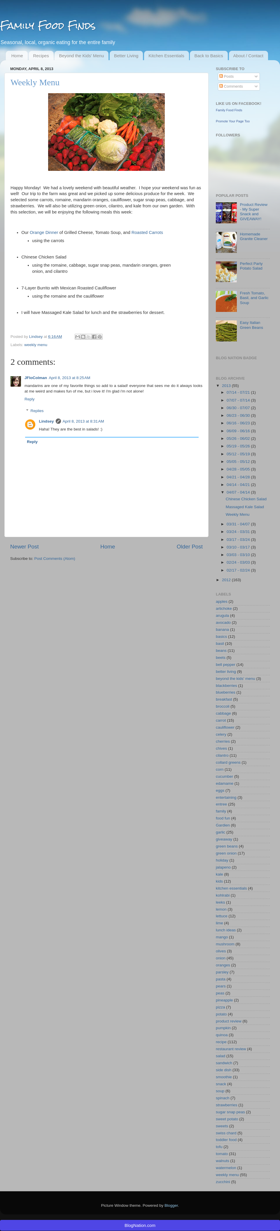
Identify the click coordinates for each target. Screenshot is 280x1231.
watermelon (226, 1168)
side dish (223, 1070)
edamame (224, 783)
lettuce (222, 916)
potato (221, 1014)
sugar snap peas (230, 1112)
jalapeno (223, 867)
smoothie (224, 1077)
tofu (219, 1147)
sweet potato (227, 1119)
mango (222, 937)
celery (221, 734)
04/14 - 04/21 (239, 484)
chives (221, 748)
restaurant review (231, 1049)
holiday (222, 860)
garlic (220, 832)
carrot (221, 720)
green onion (226, 853)
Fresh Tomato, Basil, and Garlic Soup (254, 298)
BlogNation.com (140, 1225)
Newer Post (24, 547)
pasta (220, 979)
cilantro (222, 755)
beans (221, 650)
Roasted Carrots (147, 232)
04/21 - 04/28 (239, 477)
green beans (227, 846)
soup (220, 1091)
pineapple (224, 1000)
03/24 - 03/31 (239, 531)
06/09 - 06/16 (239, 431)
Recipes (41, 55)
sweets (222, 1126)
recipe (221, 1042)
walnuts (222, 1161)
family (221, 811)
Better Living (126, 55)
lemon (221, 909)
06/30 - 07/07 (239, 408)
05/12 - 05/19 (239, 454)
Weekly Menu (238, 514)
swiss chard (226, 1133)
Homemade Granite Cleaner (253, 236)
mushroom (225, 944)
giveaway (224, 839)
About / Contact (248, 55)
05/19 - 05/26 (239, 446)
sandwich (224, 1063)
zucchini (223, 1182)
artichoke (224, 608)
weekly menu (35, 345)
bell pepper (225, 664)
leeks (220, 902)
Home (17, 55)
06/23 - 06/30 (239, 415)
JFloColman (35, 378)
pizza (220, 1007)
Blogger (171, 1205)
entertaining (226, 797)
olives (221, 951)
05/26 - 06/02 (239, 438)
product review (229, 1021)
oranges (223, 965)
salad (220, 1056)
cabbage (223, 713)
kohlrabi (223, 895)
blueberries (225, 692)
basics (221, 636)
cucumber (224, 776)
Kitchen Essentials (166, 55)
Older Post (190, 547)
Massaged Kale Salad (245, 507)
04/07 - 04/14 (239, 492)
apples (222, 601)
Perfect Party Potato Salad (251, 265)
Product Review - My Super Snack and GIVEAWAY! (253, 211)
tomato (222, 1154)
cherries (223, 741)
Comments (231, 86)
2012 (227, 580)
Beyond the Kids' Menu (81, 55)
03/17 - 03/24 (239, 539)
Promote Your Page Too (233, 121)
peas (220, 993)
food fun (223, 818)
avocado (223, 622)
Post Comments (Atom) (54, 558)
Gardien (223, 825)
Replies (37, 411)
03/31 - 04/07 (239, 524)
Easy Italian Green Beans (251, 324)
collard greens (228, 762)
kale (219, 874)
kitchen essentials (231, 888)
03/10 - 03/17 (239, 547)
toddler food (226, 1140)
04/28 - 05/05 (239, 469)
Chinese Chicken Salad (246, 499)
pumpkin (223, 1028)
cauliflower (225, 727)
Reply (29, 399)
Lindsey (36, 336)
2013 (227, 385)
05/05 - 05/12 (239, 461)
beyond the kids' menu (235, 678)
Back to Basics (208, 55)
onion (220, 958)
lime (219, 923)
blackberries (226, 685)
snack (221, 1084)
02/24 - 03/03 (239, 562)
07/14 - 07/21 (239, 392)
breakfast (224, 699)
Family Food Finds (48, 25)
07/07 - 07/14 (239, 400)
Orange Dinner (44, 232)
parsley (222, 972)
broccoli (223, 706)
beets (220, 657)
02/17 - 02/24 (239, 570)
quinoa (222, 1035)
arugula (222, 615)
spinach (223, 1098)
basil (220, 643)
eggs (220, 790)
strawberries (226, 1105)
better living (226, 671)
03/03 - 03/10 (239, 555)
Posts (226, 76)
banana (222, 629)
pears (221, 986)
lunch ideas (226, 930)
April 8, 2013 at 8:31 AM (83, 421)
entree (221, 804)
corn (219, 769)
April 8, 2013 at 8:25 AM (69, 378)
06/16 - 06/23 (239, 423)
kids (219, 881)
